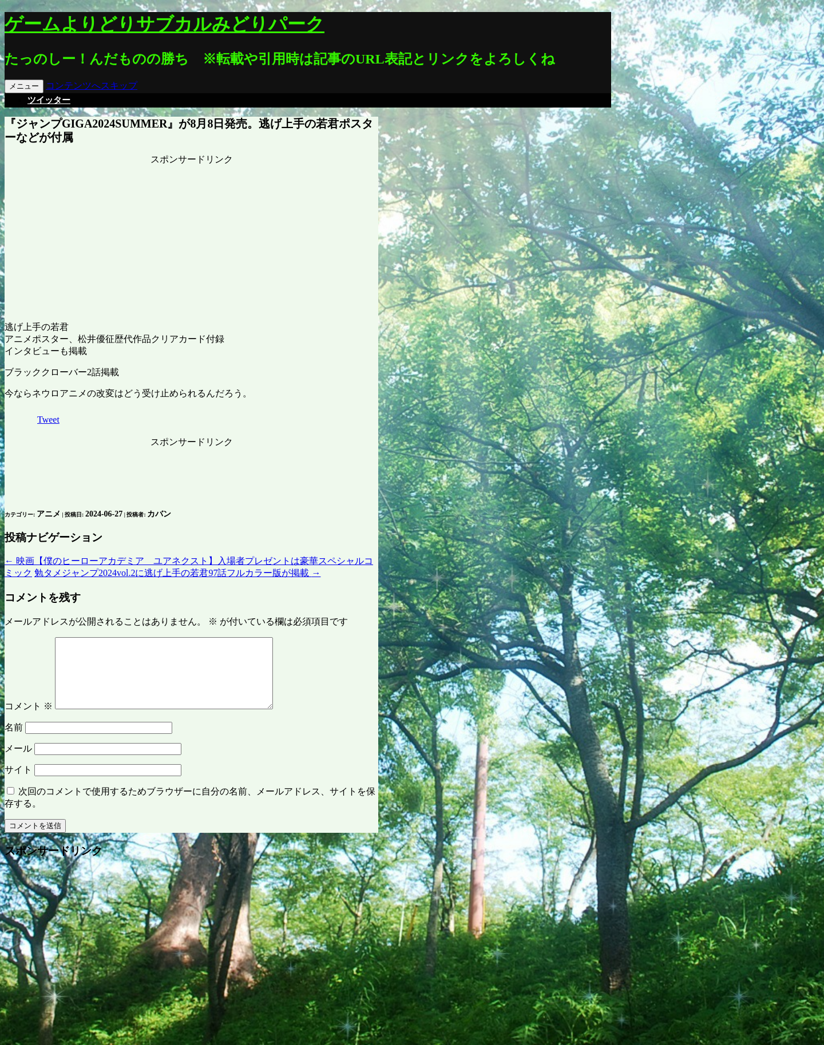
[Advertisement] (192, 237)
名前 (14, 741)
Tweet (48, 419)
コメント (29, 720)
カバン (159, 514)
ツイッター (48, 100)
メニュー (24, 86)
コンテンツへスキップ (91, 85)
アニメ (49, 514)
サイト (18, 783)
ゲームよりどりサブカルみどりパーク (164, 24)
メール (18, 762)
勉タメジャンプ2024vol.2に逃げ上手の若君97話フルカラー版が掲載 (177, 573)
